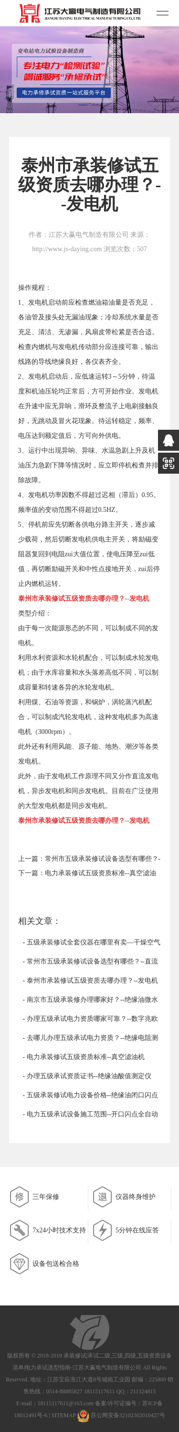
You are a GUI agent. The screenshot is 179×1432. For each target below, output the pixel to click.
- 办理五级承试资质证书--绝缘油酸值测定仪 (87, 1076)
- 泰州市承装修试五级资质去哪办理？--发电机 (90, 980)
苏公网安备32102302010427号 (128, 1415)
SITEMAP (64, 1415)
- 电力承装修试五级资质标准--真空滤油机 (84, 1057)
